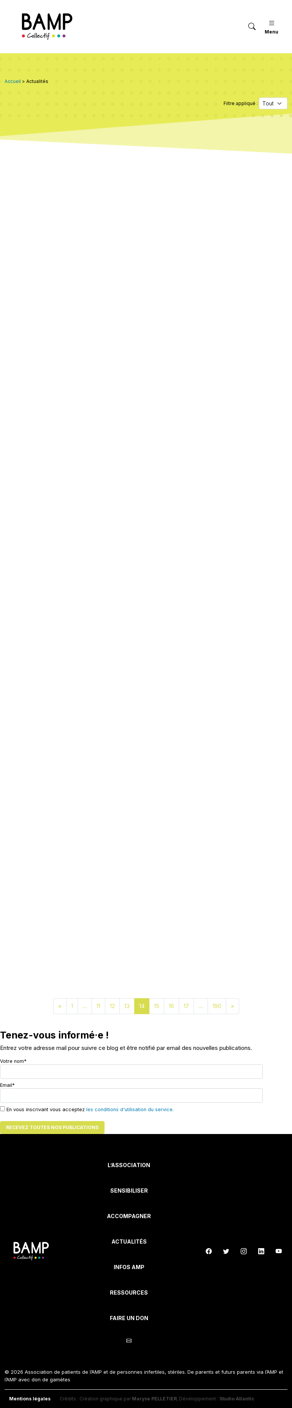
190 (217, 1006)
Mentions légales (30, 1399)
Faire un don (129, 1318)
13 (127, 1006)
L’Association (129, 1165)
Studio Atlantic (236, 1399)
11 (98, 1006)
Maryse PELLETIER (154, 1399)
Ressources (129, 1292)
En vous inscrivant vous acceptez (87, 1109)
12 (112, 1006)
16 (171, 1006)
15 (156, 1006)
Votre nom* (131, 1068)
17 (186, 1006)
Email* (131, 1092)
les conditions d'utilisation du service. (130, 1109)
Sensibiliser (129, 1190)
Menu (271, 26)
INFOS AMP (129, 1267)
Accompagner (129, 1216)
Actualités (129, 1241)
